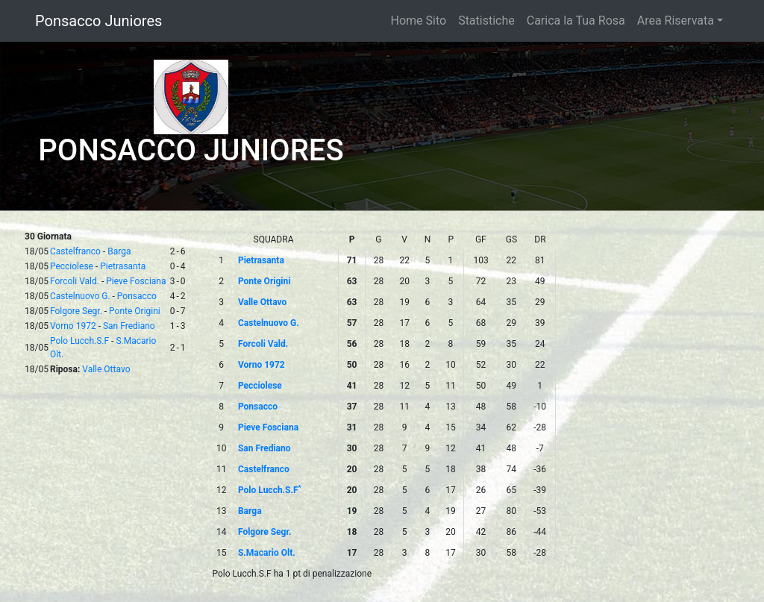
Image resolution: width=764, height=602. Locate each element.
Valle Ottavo (106, 369)
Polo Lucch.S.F (79, 341)
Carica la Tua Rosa (576, 20)
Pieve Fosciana (136, 281)
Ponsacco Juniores (98, 21)
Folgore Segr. (76, 311)
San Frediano (129, 326)
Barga (119, 251)
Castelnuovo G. (80, 296)
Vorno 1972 (73, 326)
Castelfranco (75, 251)
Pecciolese (71, 266)
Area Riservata (675, 20)
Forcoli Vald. (74, 281)
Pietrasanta (122, 266)
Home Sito (419, 20)
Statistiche (486, 20)
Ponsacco (137, 296)
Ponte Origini (134, 311)
